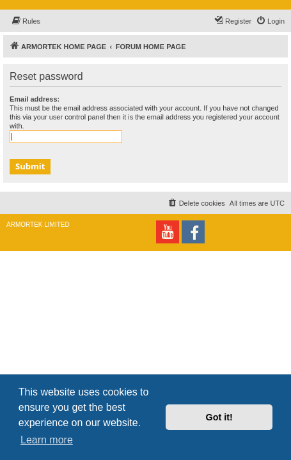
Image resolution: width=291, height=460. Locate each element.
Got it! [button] (219, 417)
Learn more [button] (46, 439)
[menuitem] (25, 21)
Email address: (34, 99)
